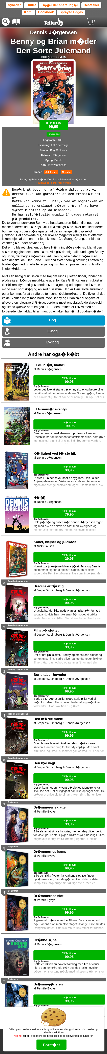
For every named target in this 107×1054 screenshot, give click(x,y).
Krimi (28, 12)
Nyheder (14, 5)
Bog (52, 320)
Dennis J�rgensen (53, 32)
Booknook (46, 12)
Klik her (18, 1035)
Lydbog (52, 342)
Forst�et (51, 1045)
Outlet (31, 5)
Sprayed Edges (71, 12)
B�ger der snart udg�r (60, 5)
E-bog (52, 331)
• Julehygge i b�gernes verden (53, 183)
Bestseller (91, 5)
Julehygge (51, 172)
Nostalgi (66, 172)
